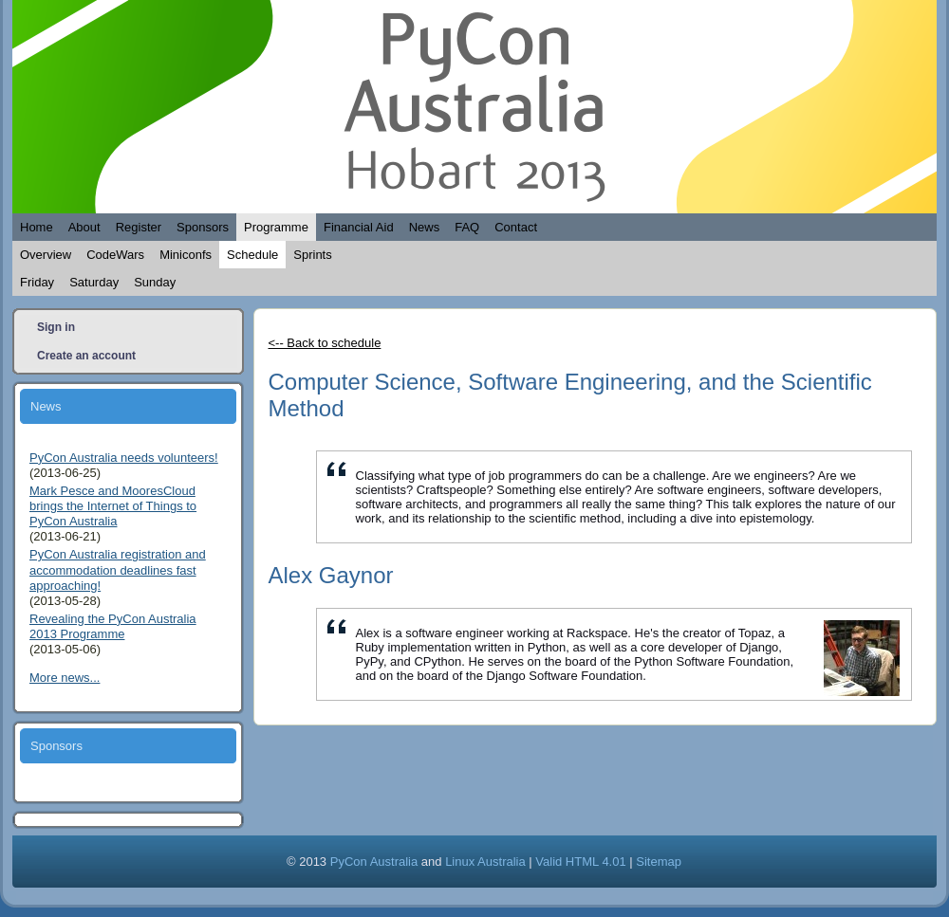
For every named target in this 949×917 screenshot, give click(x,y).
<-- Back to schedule (325, 343)
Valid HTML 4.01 (580, 861)
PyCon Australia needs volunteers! (123, 457)
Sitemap (658, 861)
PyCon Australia (374, 861)
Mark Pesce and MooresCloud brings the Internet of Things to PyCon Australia (112, 506)
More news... (64, 677)
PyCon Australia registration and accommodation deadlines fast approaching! (117, 570)
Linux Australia (485, 861)
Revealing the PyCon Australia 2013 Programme (112, 626)
